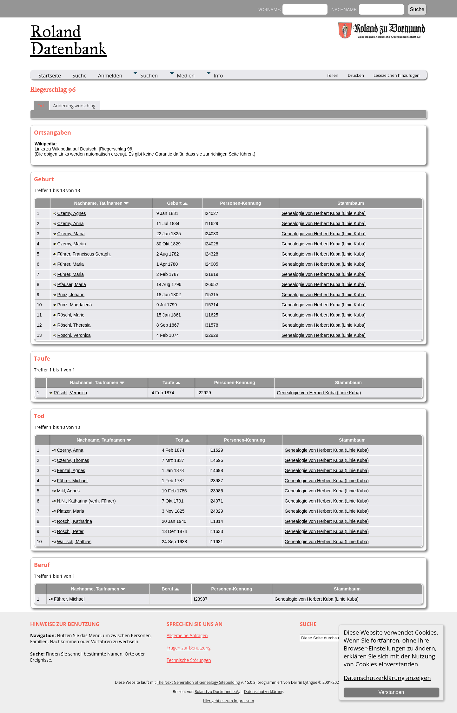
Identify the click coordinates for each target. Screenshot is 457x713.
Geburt (177, 203)
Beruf (170, 588)
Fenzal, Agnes (71, 470)
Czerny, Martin (71, 243)
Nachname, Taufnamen (101, 203)
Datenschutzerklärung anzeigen (387, 678)
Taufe (171, 382)
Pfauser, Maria (71, 284)
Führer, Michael (72, 480)
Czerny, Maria (71, 233)
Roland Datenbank (68, 40)
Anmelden (110, 75)
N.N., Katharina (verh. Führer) (86, 500)
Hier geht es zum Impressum (228, 700)
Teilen (332, 75)
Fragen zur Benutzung (189, 648)
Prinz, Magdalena (74, 304)
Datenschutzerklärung (263, 691)
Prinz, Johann (71, 294)
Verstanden (391, 692)
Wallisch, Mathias (74, 541)
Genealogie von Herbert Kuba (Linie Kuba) (323, 213)
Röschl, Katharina (74, 521)
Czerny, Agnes (71, 213)
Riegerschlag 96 (116, 148)
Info (218, 75)
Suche (79, 75)
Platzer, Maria (70, 511)
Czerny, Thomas (73, 460)
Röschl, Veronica (74, 335)
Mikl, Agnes (68, 490)
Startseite (49, 75)
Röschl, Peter (70, 531)
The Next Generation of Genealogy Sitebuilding (198, 682)
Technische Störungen (189, 660)
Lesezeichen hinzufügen (397, 75)
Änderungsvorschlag (74, 106)
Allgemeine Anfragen (187, 635)
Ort (40, 106)
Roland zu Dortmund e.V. (217, 691)
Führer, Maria (70, 264)
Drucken (356, 75)
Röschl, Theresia (74, 325)
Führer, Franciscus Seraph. (84, 254)
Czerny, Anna (70, 223)
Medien (186, 75)
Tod (182, 440)
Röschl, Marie (71, 314)
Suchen (149, 75)
